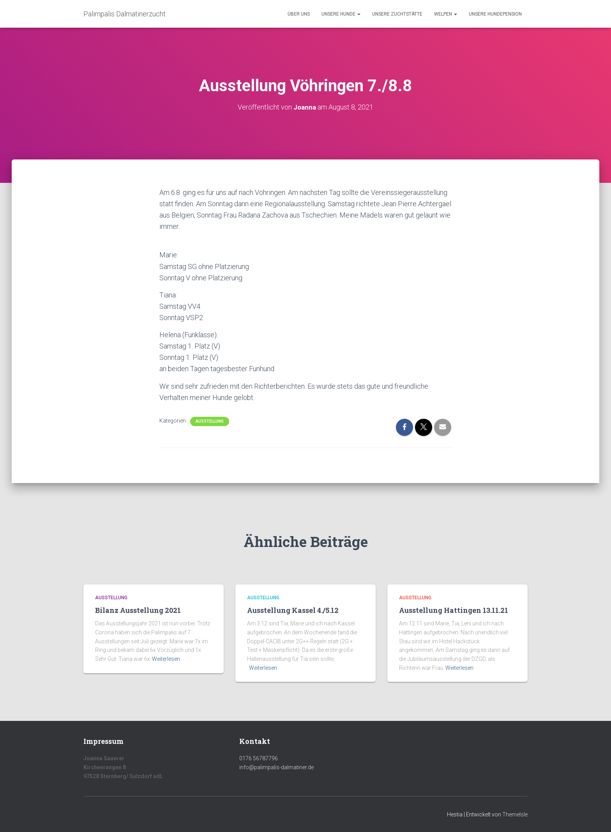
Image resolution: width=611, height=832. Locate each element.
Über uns (299, 14)
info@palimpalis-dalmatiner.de (276, 767)
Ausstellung (210, 421)
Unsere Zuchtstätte (397, 14)
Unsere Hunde (340, 14)
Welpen (445, 14)
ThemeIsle (515, 814)
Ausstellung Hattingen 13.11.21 (453, 610)
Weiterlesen (166, 659)
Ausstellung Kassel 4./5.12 (293, 610)
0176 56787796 (258, 758)
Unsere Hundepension (495, 14)
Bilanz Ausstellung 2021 (138, 610)
